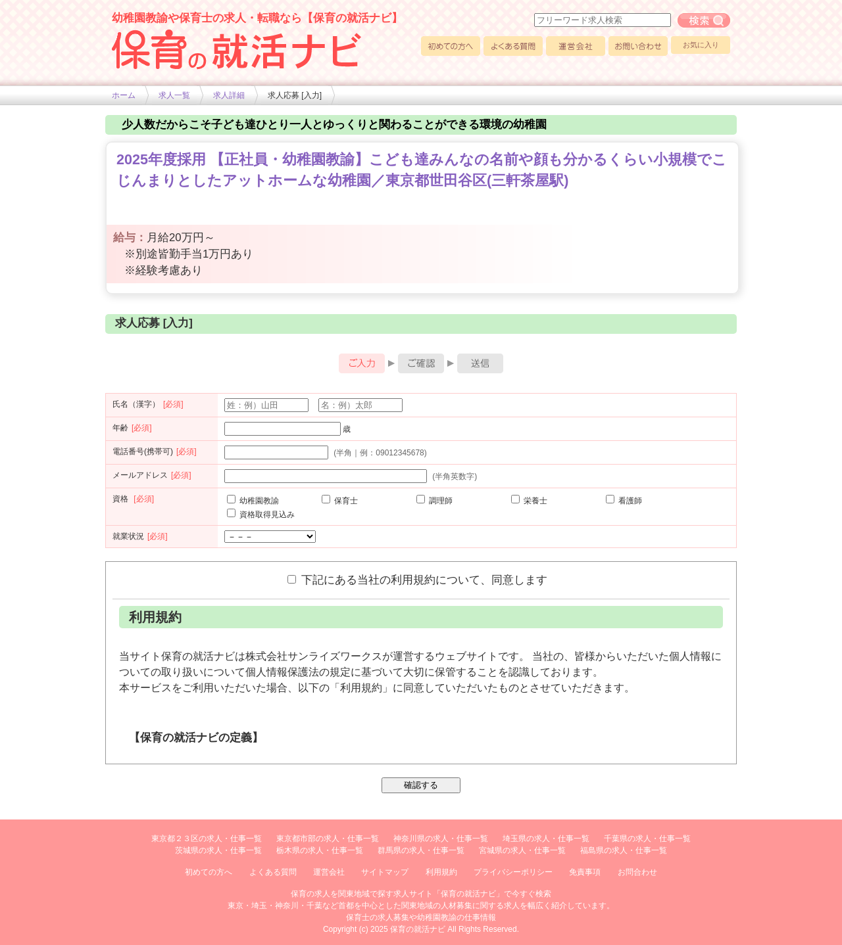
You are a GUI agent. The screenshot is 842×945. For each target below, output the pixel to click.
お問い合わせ (638, 46)
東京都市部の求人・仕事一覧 (327, 838)
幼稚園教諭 (253, 500)
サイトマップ (385, 872)
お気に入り (701, 45)
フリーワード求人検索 (704, 20)
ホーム (124, 95)
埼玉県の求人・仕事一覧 (546, 838)
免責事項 (585, 872)
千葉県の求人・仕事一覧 (647, 838)
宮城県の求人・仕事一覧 (522, 850)
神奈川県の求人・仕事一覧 (440, 838)
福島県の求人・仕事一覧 (623, 850)
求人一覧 (174, 95)
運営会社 (575, 46)
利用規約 (441, 872)
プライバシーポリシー (513, 872)
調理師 (434, 500)
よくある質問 (513, 46)
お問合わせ (637, 872)
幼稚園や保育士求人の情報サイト (237, 49)
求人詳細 (229, 95)
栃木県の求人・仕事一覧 (319, 850)
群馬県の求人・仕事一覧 (421, 850)
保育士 (340, 500)
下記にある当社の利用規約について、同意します (417, 579)
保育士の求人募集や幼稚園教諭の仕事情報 (421, 917)
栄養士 (529, 500)
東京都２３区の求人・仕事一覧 (206, 838)
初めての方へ (450, 46)
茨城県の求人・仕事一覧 (218, 850)
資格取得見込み (261, 514)
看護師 (624, 500)
